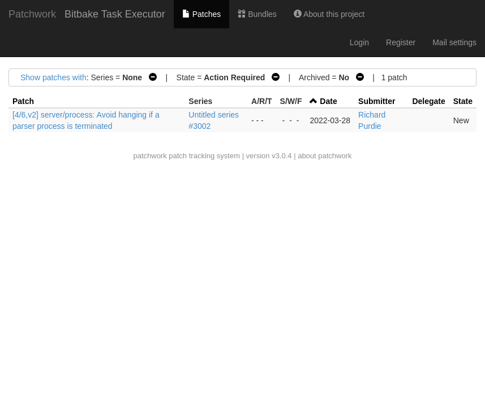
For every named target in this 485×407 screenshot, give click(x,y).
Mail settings (454, 42)
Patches (201, 14)
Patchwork (32, 14)
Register (400, 42)
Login (359, 42)
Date (328, 101)
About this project (329, 14)
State (463, 101)
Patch (23, 101)
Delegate (428, 101)
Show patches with (53, 77)
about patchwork (324, 155)
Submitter (376, 101)
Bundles (257, 14)
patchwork (149, 155)
